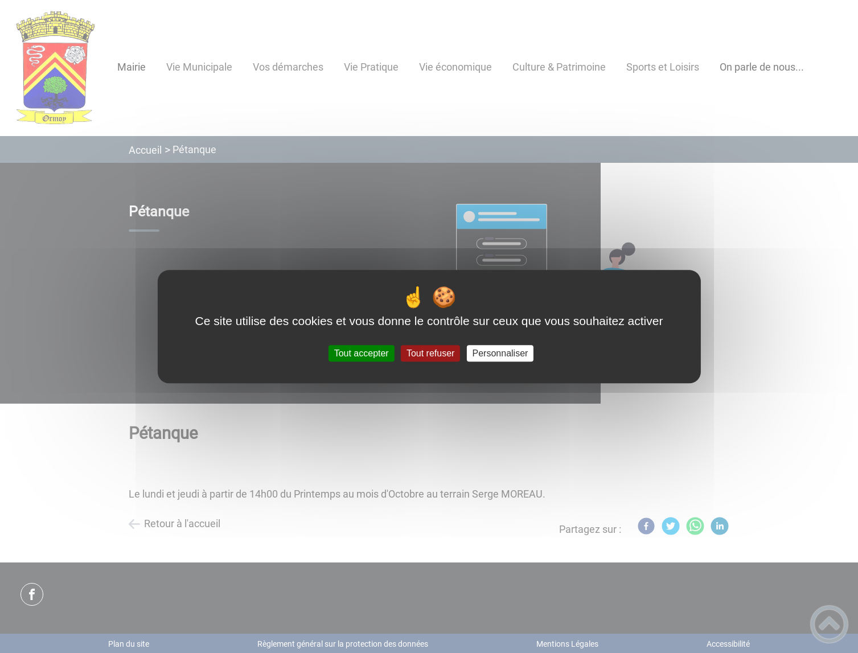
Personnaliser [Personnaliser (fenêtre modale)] (500, 353)
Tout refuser (430, 353)
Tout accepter (361, 353)
